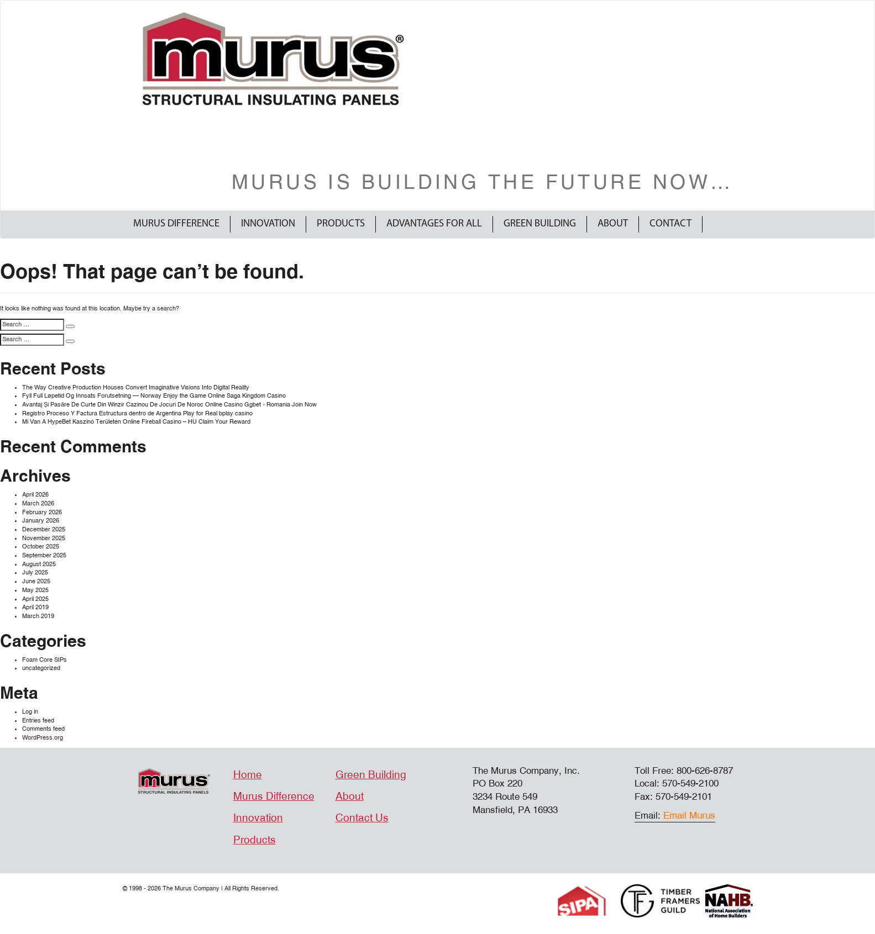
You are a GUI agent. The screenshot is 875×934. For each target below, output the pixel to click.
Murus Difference (176, 224)
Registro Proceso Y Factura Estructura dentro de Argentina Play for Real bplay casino (137, 413)
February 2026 (42, 512)
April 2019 (35, 607)
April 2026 (35, 494)
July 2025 (35, 572)
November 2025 (43, 538)
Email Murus (689, 815)
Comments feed (43, 728)
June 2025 (36, 581)
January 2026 (40, 520)
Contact (670, 224)
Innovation (268, 224)
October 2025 (40, 546)
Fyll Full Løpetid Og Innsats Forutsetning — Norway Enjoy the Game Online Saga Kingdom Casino (154, 395)
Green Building (540, 224)
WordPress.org (42, 737)
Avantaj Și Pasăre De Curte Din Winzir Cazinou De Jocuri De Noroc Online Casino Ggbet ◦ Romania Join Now (169, 404)
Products (341, 224)
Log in (30, 711)
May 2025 (35, 590)
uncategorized (41, 668)
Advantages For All (434, 224)
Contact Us (362, 818)
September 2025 (44, 555)
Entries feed (38, 720)
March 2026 (38, 503)
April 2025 (35, 599)
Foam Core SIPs (44, 659)
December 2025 (43, 529)
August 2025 (39, 564)
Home (247, 775)
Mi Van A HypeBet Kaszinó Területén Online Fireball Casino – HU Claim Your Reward (136, 421)
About (613, 224)
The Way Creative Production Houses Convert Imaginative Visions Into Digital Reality (135, 387)
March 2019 (38, 616)
